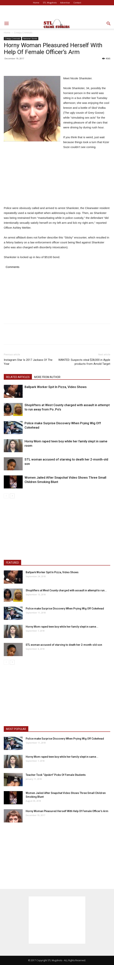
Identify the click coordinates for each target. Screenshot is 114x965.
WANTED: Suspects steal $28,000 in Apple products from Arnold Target (84, 362)
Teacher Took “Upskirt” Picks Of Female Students (56, 774)
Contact (77, 2)
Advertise (65, 2)
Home (36, 2)
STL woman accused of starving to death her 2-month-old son (64, 644)
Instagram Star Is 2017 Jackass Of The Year (28, 362)
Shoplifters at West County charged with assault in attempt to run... (66, 590)
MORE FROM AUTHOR (47, 377)
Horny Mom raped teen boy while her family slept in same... (62, 626)
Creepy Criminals (23, 32)
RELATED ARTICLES (18, 377)
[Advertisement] (57, 12)
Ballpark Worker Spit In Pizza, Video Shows (56, 387)
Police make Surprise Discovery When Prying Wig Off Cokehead (65, 608)
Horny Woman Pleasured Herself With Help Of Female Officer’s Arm (67, 811)
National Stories (30, 38)
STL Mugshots (50, 2)
